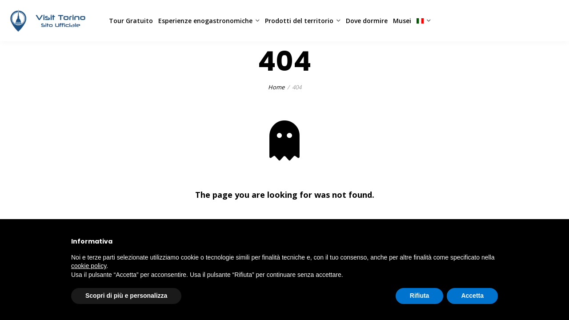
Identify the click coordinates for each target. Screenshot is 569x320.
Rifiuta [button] (419, 295)
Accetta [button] (472, 295)
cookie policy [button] (88, 265)
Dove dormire (367, 20)
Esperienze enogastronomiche (205, 20)
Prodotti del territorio (299, 20)
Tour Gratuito (131, 20)
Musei (402, 20)
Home (276, 87)
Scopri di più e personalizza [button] (126, 295)
